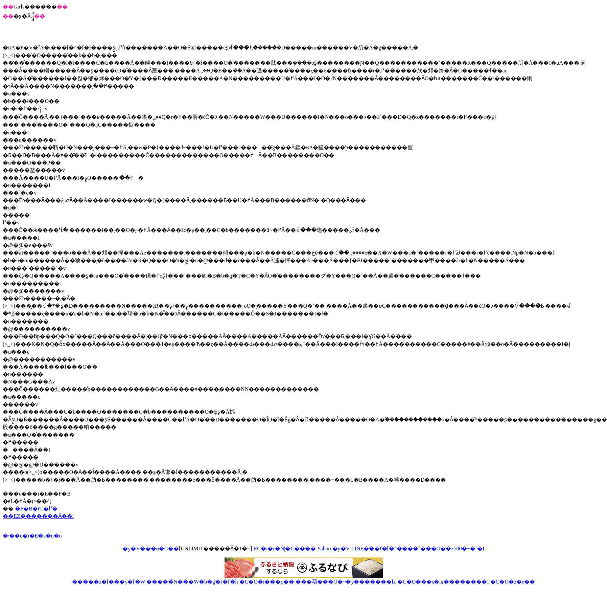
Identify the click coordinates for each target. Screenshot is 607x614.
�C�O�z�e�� (512, 582)
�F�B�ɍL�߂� (36, 508)
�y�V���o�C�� (150, 548)
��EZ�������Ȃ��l (38, 516)
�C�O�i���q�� (267, 582)
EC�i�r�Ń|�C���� (285, 548)
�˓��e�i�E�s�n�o (32, 536)
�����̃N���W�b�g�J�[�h (192, 582)
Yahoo (324, 548)
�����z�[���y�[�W (108, 582)
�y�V (341, 548)
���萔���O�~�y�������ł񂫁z (346, 582)
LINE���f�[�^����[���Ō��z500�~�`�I (418, 548)
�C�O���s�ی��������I (443, 582)
